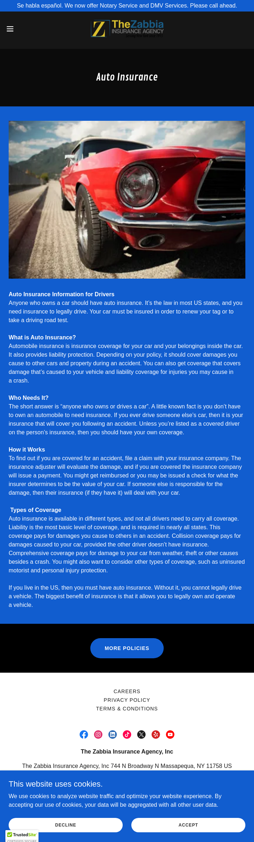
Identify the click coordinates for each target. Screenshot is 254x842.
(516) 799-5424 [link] (161, 780)
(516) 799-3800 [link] (109, 780)
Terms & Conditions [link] (127, 708)
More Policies (127, 648)
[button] (21, 29)
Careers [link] (127, 691)
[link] (127, 28)
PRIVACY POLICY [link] (127, 700)
